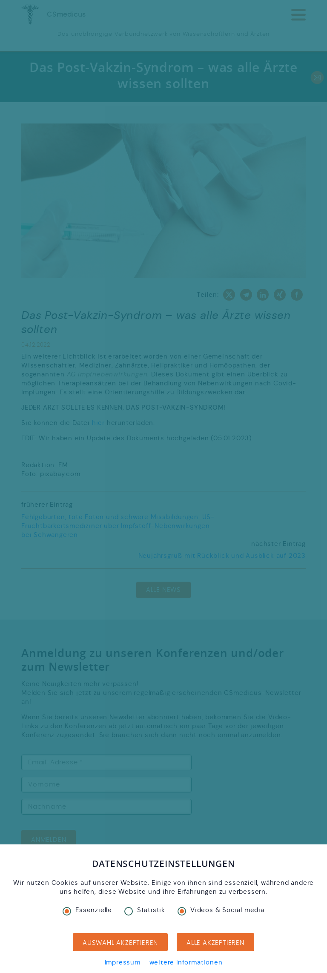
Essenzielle (87, 910)
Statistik (144, 910)
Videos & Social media (221, 910)
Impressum (123, 962)
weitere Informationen (186, 962)
